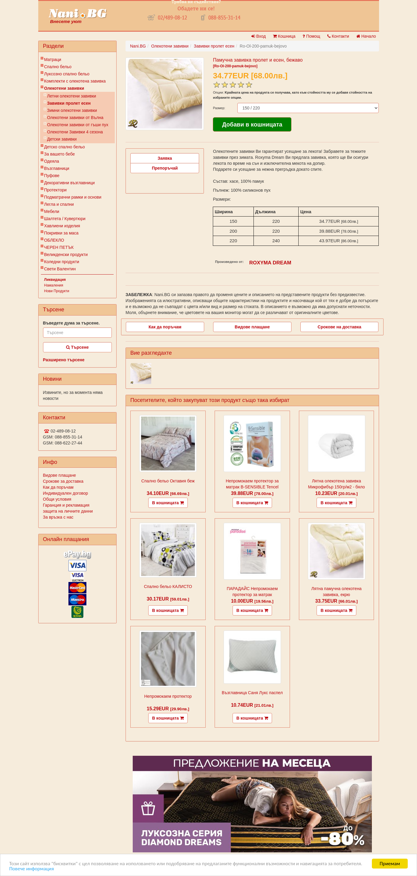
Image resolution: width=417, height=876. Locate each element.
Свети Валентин (60, 268)
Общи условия (57, 499)
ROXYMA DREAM (270, 263)
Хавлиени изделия (62, 225)
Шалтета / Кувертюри (64, 218)
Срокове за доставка (63, 481)
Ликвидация (55, 280)
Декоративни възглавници (69, 182)
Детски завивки (62, 139)
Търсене (77, 347)
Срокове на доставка (339, 326)
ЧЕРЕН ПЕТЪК (59, 247)
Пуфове (51, 175)
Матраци (52, 59)
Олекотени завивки (64, 88)
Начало (366, 36)
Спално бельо (58, 66)
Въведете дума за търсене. (71, 323)
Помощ (311, 36)
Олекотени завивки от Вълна (75, 117)
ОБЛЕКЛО (54, 240)
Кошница (284, 36)
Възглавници (56, 168)
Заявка (165, 158)
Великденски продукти (66, 254)
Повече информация (31, 869)
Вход (258, 36)
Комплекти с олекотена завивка (75, 81)
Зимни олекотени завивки (72, 110)
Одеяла (51, 161)
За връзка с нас (58, 517)
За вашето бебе (59, 154)
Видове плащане (59, 475)
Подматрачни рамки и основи (73, 197)
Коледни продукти (61, 261)
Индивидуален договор (65, 493)
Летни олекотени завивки (71, 96)
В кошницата (168, 502)
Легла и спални (59, 204)
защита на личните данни (68, 511)
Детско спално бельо (64, 146)
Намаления (53, 285)
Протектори (55, 190)
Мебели (51, 211)
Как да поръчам (58, 487)
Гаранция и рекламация (66, 505)
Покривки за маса (61, 233)
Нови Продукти (56, 291)
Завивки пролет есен (69, 103)
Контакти (338, 36)
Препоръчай (165, 168)
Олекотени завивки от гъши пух (78, 124)
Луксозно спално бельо (67, 73)
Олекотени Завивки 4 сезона (75, 132)
